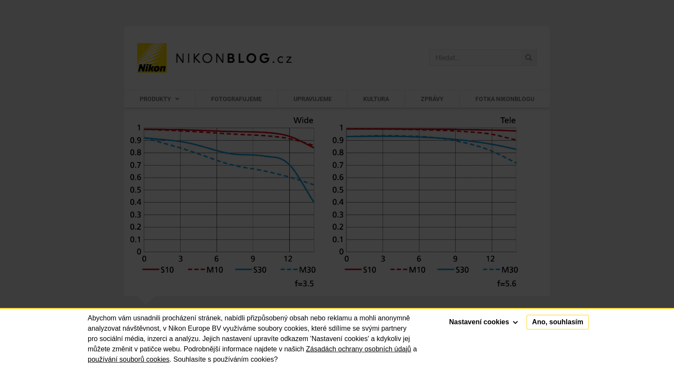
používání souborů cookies (128, 359)
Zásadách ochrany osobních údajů (358, 349)
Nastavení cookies (483, 322)
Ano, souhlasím (557, 322)
